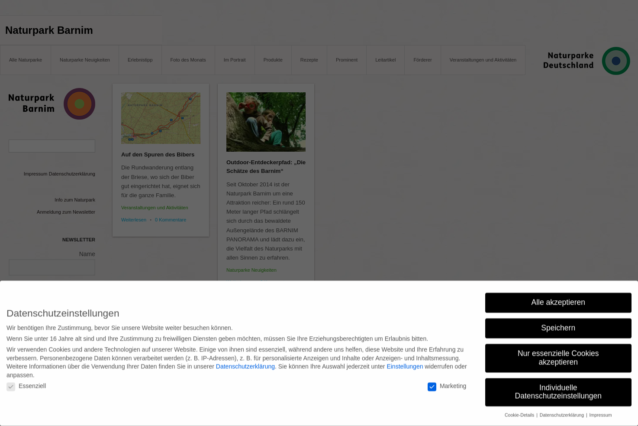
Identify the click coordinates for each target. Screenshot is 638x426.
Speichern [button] (558, 323)
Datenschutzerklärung (245, 361)
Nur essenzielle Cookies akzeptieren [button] (558, 353)
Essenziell (26, 381)
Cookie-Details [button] (520, 410)
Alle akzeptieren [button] (558, 297)
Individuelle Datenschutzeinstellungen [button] (558, 387)
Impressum (601, 410)
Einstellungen (405, 361)
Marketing (447, 381)
